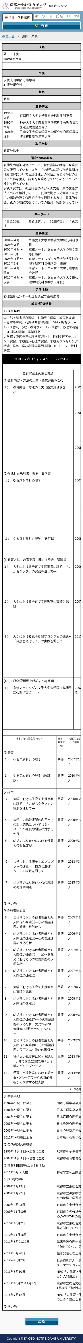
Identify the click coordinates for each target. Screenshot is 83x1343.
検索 (41, 25)
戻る (41, 1321)
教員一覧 (8, 36)
